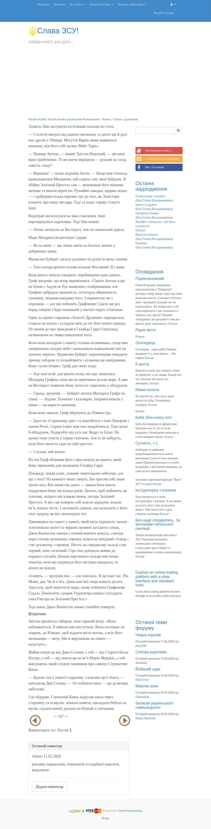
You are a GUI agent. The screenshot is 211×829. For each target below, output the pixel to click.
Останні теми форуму (151, 625)
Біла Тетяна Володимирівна (154, 200)
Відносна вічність (146, 234)
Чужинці (141, 243)
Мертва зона (146, 686)
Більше (172, 323)
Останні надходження (151, 186)
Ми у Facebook (150, 167)
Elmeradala (142, 696)
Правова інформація (132, 4)
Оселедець (145, 343)
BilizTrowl (142, 679)
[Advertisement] (105, 85)
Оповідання (149, 272)
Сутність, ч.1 (146, 443)
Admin (37, 756)
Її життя (142, 364)
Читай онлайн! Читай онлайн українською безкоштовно (64, 119)
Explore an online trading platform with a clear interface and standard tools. (156, 578)
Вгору (105, 818)
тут (53, 730)
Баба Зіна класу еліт (153, 417)
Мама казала (147, 390)
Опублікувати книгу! (154, 150)
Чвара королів (148, 635)
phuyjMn (140, 645)
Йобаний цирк (147, 669)
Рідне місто (145, 330)
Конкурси (43, 4)
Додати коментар (49, 786)
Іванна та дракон (146, 204)
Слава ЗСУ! (53, 30)
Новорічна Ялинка (147, 213)
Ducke (140, 230)
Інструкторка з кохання (150, 196)
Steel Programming (130, 811)
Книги (107, 119)
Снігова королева (150, 652)
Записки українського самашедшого (154, 705)
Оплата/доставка (101, 4)
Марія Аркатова (145, 718)
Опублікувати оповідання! (157, 159)
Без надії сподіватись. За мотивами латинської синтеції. (157, 524)
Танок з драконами (126, 119)
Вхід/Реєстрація (164, 13)
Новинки (59, 4)
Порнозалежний (149, 278)
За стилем (77, 4)
